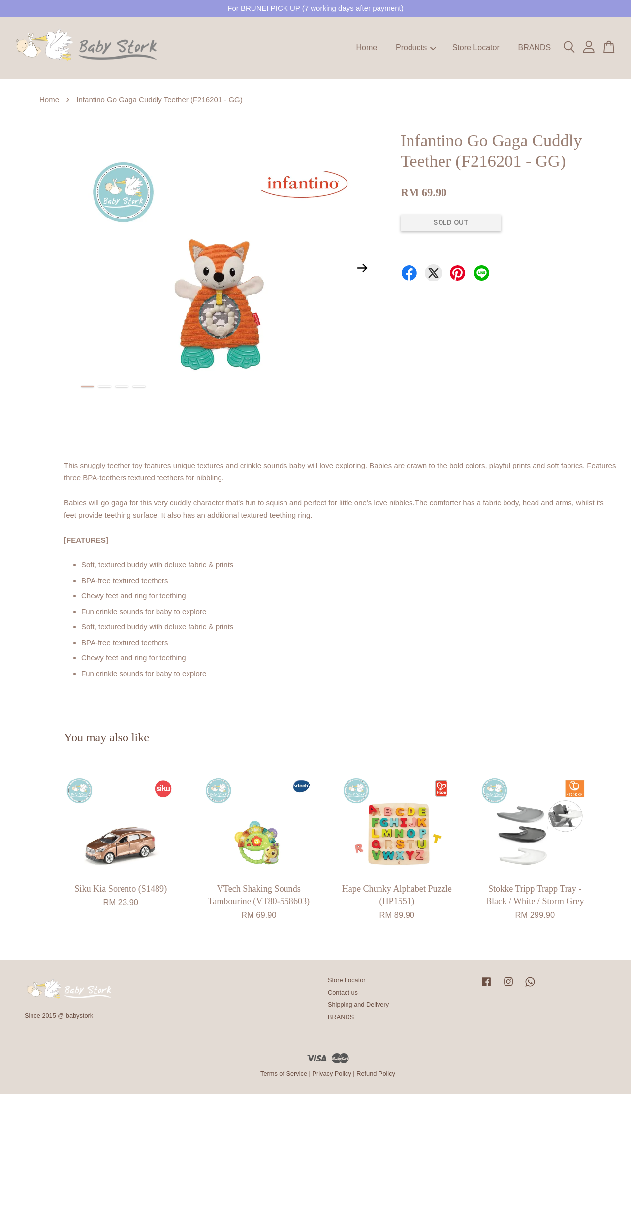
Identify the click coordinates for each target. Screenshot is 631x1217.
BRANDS (534, 47)
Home (367, 47)
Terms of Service (283, 1073)
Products (416, 47)
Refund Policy (375, 1073)
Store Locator (476, 47)
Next (362, 267)
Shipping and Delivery (358, 1004)
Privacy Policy (331, 1073)
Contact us (343, 992)
